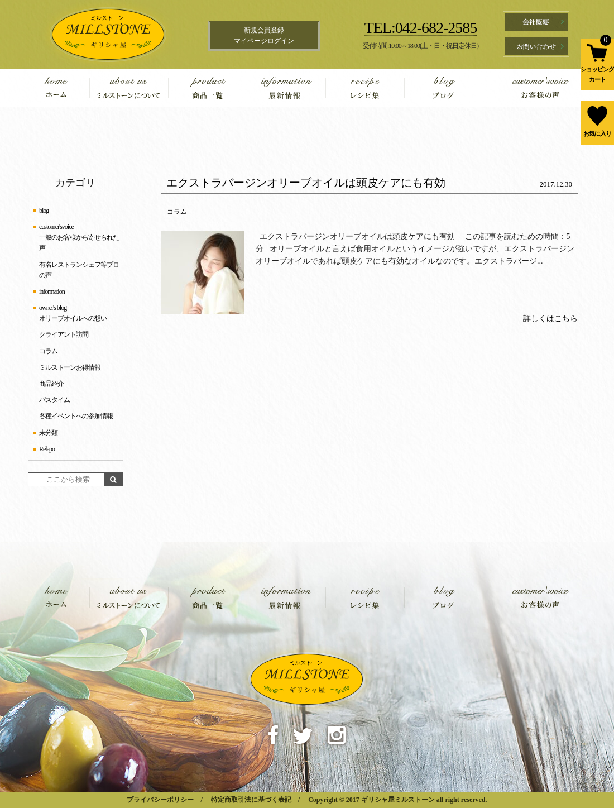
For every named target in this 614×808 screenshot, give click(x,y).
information (286, 88)
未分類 (48, 433)
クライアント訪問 (63, 334)
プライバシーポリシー (160, 800)
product (207, 88)
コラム (177, 212)
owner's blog (52, 308)
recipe (364, 88)
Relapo (47, 449)
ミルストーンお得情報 (69, 367)
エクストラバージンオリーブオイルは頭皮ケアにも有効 (305, 182)
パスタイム (54, 400)
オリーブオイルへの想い (73, 318)
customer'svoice (529, 88)
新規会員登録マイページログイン (264, 35)
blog (443, 88)
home (64, 88)
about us (128, 88)
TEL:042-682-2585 (420, 27)
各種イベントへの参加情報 (76, 416)
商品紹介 (51, 384)
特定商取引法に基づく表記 (251, 800)
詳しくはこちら (550, 318)
